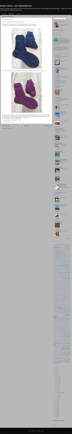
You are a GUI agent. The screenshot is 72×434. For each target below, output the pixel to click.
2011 (56, 415)
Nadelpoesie (57, 85)
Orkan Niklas (65, 327)
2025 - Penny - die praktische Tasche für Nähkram (64, 136)
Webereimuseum (58, 357)
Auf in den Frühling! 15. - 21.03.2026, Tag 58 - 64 (64, 114)
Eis (61, 270)
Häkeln (63, 285)
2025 (56, 369)
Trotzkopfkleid (61, 352)
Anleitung (66, 249)
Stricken (63, 348)
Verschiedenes (62, 152)
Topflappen (55, 352)
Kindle (67, 295)
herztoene (62, 289)
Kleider (60, 296)
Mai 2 (57, 386)
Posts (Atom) (9, 128)
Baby (56, 253)
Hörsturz (68, 290)
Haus (66, 287)
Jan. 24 (57, 396)
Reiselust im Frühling (58, 35)
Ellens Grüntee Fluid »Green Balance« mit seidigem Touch (60, 82)
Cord (54, 264)
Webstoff (66, 357)
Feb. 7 (57, 391)
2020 (56, 400)
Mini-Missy (56, 311)
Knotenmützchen (67, 297)
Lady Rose (68, 300)
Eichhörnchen (56, 268)
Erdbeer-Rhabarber (57, 271)
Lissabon (64, 306)
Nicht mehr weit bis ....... (64, 214)
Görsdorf (67, 284)
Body (66, 258)
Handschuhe (62, 287)
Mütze (67, 313)
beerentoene (57, 103)
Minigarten (66, 311)
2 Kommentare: (14, 120)
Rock (66, 337)
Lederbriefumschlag (65, 303)
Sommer (68, 343)
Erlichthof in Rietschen (65, 271)
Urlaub (66, 354)
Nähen (68, 315)
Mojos (59, 312)
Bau (62, 254)
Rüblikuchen (55, 339)
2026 (56, 368)
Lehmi (56, 134)
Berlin (58, 255)
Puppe (60, 333)
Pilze (54, 331)
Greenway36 (57, 59)
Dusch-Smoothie (59, 267)
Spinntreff (59, 347)
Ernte (54, 272)
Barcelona (66, 253)
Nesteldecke (55, 326)
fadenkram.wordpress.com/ (60, 192)
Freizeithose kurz (62, 277)
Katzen (58, 295)
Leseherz (55, 306)
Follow (55, 241)
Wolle (56, 362)
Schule (63, 340)
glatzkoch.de (57, 55)
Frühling (64, 278)
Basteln (58, 254)
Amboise (56, 249)
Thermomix (60, 351)
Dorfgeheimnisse (58, 230)
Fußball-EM (55, 281)
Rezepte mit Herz (56, 337)
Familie (59, 272)
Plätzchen (68, 331)
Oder (55, 327)
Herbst (58, 289)
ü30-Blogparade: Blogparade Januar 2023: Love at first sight (64, 186)
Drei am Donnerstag (62, 266)
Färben (65, 272)
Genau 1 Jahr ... (57, 46)
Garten (55, 282)
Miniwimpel (55, 312)
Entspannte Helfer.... (63, 168)
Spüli (64, 347)
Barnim (55, 254)
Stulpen (61, 350)
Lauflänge (67, 301)
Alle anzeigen (68, 238)
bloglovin (62, 258)
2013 (56, 411)
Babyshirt (62, 253)
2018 (56, 403)
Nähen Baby (59, 316)
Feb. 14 (57, 389)
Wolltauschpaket (62, 362)
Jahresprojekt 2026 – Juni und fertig (61, 77)
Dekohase (55, 265)
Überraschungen (65, 353)
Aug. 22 (57, 382)
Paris (58, 330)
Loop (54, 307)
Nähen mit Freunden (57, 320)
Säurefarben (68, 339)
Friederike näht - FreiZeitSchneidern (59, 222)
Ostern (61, 328)
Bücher (67, 260)
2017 (56, 405)
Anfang (62, 249)
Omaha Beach (59, 327)
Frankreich (59, 276)
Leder (55, 302)
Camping (62, 261)
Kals (68, 294)
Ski (59, 342)
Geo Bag (63, 283)
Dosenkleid (55, 266)
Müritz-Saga (62, 313)
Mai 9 (57, 384)
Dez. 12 (57, 377)
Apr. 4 (57, 387)
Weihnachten (57, 358)
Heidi (63, 288)
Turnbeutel (59, 353)
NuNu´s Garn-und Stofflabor (60, 159)
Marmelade (56, 308)
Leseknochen (60, 306)
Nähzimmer (56, 325)
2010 (56, 416)
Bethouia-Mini (67, 255)
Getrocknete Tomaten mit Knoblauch (61, 56)
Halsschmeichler (56, 287)
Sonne (67, 344)
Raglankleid (60, 334)
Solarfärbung (62, 343)
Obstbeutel (68, 326)
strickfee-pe (57, 213)
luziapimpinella (58, 97)
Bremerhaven (62, 260)
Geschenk (68, 283)
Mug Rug (55, 313)
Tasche (55, 351)
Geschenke (57, 284)
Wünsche (68, 362)
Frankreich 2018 (65, 276)
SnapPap (62, 342)
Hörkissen (64, 290)
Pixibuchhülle (58, 331)
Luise (58, 307)
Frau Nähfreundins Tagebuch (61, 184)
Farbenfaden (57, 120)
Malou (65, 307)
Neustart (64, 326)
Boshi (58, 259)
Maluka (68, 307)
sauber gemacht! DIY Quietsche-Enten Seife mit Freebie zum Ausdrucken (61, 130)
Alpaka (68, 248)
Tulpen (55, 353)
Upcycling (62, 354)
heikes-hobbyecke (58, 151)
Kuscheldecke (63, 300)
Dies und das (61, 265)
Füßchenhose (61, 281)
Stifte (68, 347)
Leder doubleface (62, 302)
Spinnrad (55, 347)
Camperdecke (56, 261)
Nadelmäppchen (56, 315)
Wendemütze (66, 358)
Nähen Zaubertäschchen (66, 320)
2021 (56, 374)
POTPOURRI (18, 25)
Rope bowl (59, 338)
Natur (61, 325)
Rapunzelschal (66, 334)
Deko (68, 264)
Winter (65, 359)
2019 (56, 401)
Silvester (56, 342)
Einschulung (57, 270)
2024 (56, 371)
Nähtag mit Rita (67, 324)
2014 (56, 410)
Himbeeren (67, 289)
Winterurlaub (61, 361)
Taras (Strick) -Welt (59, 67)
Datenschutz (11, 13)
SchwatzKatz (57, 80)
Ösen (69, 327)
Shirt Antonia (68, 340)
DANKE (61, 90)
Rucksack (60, 339)
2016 (56, 406)
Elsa (64, 270)
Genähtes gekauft (58, 283)
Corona (58, 264)
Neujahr (60, 326)
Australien (60, 252)
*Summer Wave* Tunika (64, 68)
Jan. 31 (57, 394)
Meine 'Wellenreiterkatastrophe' (63, 38)
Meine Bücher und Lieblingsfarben (63, 144)
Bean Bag (67, 254)
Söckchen (67, 342)
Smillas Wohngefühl (59, 128)
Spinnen (65, 346)
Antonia (60, 250)
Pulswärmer (66, 332)
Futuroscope (67, 281)
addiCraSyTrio (60, 248)
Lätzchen (63, 301)
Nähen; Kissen (62, 321)
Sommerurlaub (59, 344)
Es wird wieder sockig (7, 19)
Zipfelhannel (57, 363)
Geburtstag (68, 282)
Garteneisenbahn (60, 282)
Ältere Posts (47, 125)
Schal (56, 340)
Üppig (61, 223)
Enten (67, 270)
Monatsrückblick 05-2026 (59, 86)
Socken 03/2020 (63, 231)
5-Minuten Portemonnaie (63, 247)
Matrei (68, 308)
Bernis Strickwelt (58, 167)
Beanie (55, 255)
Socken (55, 343)
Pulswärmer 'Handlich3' (64, 104)
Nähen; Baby (57, 321)
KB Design (57, 196)
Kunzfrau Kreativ (58, 76)
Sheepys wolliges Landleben (61, 204)
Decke (61, 264)
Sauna (64, 339)
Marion (6, 21)
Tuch (67, 352)
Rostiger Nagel (65, 338)
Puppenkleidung (65, 333)
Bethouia (62, 255)
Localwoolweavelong (63, 121)
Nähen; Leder (68, 321)
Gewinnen (62, 284)
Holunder (60, 290)
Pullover (61, 332)
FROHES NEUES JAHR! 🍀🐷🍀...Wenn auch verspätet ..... (64, 161)
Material (62, 308)
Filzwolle (62, 275)
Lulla (62, 307)
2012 (56, 413)
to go (64, 351)
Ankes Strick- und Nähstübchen (16, 6)
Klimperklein (65, 296)
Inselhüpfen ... (62, 205)
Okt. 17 (57, 379)
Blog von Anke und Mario (59, 30)
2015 (56, 408)
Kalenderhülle (63, 294)
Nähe (62, 315)
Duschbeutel (66, 267)
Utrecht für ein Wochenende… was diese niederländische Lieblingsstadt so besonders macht (61, 99)
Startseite (4, 13)
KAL (58, 294)
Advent (64, 248)
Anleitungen (56, 250)
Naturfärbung (66, 325)
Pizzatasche (63, 331)
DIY (68, 265)
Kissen (55, 296)
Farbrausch (56, 273)
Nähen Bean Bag (66, 316)
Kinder (64, 295)
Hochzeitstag (56, 290)
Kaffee (55, 294)
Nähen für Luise (58, 318)
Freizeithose (55, 277)
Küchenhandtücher (56, 300)
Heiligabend (67, 288)
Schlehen (59, 340)
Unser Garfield (57, 193)
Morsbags (67, 312)
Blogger (42, 430)
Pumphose (55, 333)
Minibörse (61, 311)
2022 (56, 373)
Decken (64, 264)
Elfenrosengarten (58, 142)
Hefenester (59, 288)
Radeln (55, 334)
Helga (54, 289)
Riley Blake (62, 337)
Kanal (54, 295)
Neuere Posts (5, 125)
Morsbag (62, 312)
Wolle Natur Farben (59, 89)
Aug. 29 (57, 381)
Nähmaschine (61, 324)
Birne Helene (57, 258)
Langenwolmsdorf (57, 301)
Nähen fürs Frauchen (64, 319)
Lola (68, 306)
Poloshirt (56, 332)
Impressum (18, 13)
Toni (67, 351)
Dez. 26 (57, 376)
